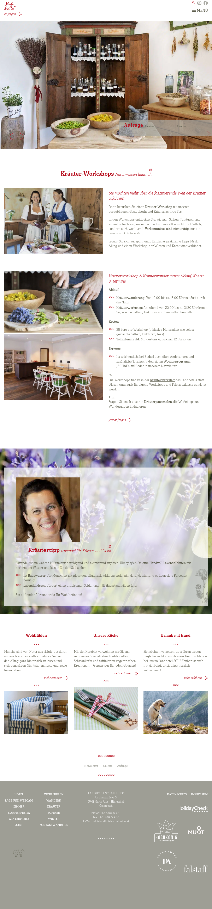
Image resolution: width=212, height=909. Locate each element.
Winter (53, 819)
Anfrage (122, 766)
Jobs (18, 825)
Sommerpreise (19, 813)
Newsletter (91, 766)
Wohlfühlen (54, 794)
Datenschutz (177, 794)
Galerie (107, 766)
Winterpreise (18, 819)
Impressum (199, 794)
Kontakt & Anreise (54, 825)
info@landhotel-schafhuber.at (111, 821)
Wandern (53, 800)
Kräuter (53, 806)
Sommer (54, 813)
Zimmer (18, 806)
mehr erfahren (53, 678)
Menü (200, 10)
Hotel (18, 794)
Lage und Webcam (19, 800)
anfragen (10, 14)
